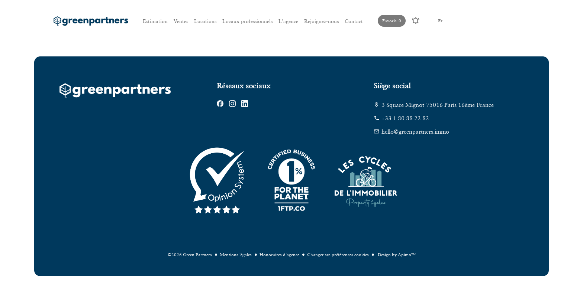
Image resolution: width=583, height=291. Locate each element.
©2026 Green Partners (190, 254)
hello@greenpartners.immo (415, 131)
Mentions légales (236, 254)
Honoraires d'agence (279, 254)
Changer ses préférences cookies (338, 254)
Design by (396, 254)
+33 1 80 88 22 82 (405, 118)
